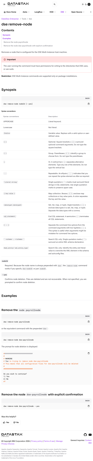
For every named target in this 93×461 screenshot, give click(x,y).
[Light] (82, 4)
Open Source (78, 12)
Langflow (40, 12)
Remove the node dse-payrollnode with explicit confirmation (28, 46)
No (16, 422)
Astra (26, 12)
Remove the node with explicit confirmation (42, 394)
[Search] (54, 4)
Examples (7, 39)
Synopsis (6, 35)
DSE (64, 12)
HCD (53, 12)
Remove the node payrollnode (16, 42)
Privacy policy (36, 441)
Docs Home (10, 12)
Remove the (21, 310)
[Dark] (85, 4)
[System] (89, 4)
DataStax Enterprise (10, 19)
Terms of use (49, 441)
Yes (6, 422)
